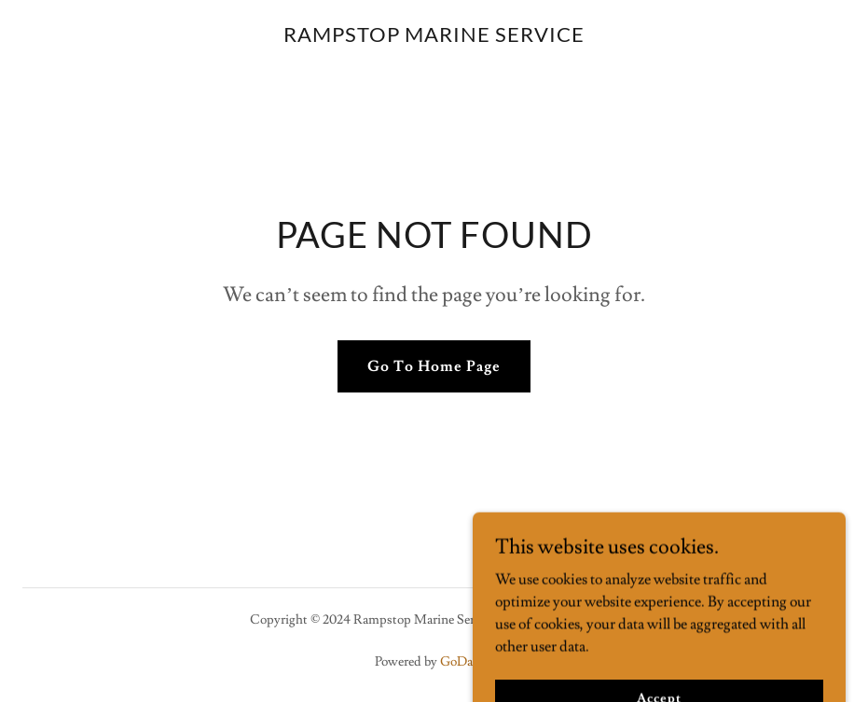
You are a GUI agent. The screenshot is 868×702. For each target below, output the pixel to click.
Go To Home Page (434, 366)
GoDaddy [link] (467, 662)
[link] (434, 37)
